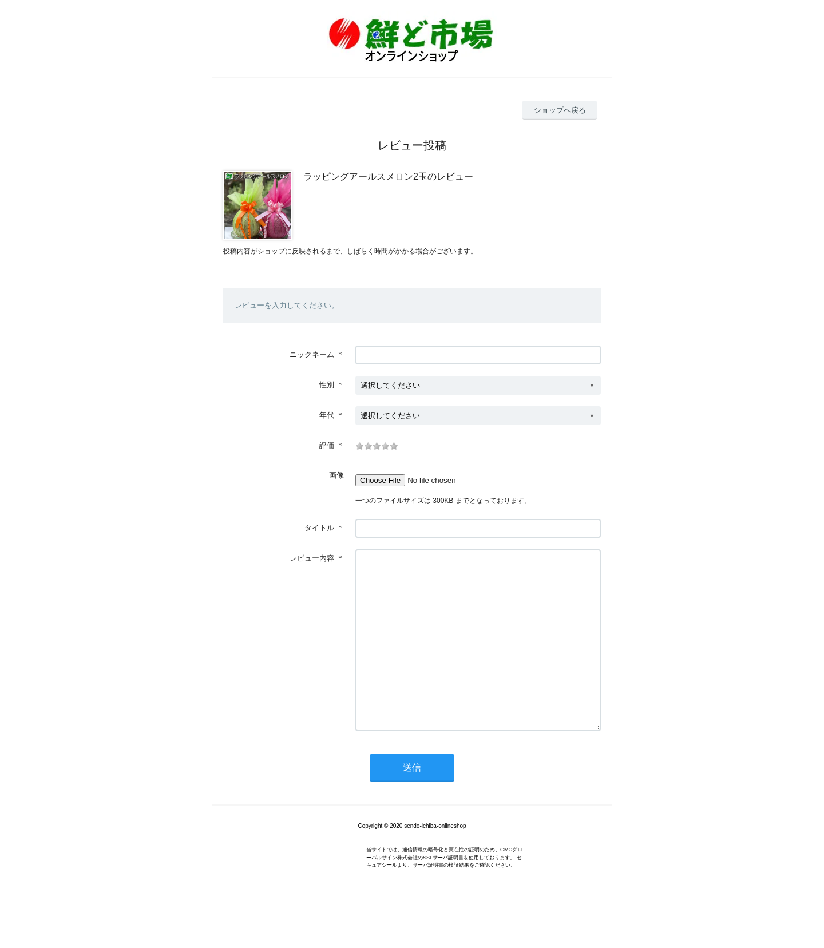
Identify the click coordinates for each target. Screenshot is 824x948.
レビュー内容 (312, 558)
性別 (326, 384)
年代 (326, 415)
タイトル (319, 527)
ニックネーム (312, 354)
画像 (336, 475)
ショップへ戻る (560, 110)
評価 (326, 445)
